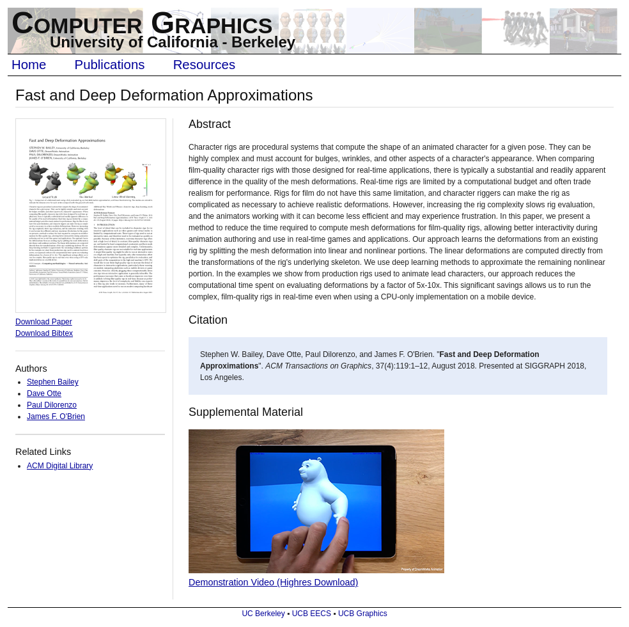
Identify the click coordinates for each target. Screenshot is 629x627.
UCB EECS (311, 613)
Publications (110, 65)
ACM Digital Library (60, 465)
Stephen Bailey (53, 381)
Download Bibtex (44, 333)
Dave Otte (44, 393)
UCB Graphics (362, 613)
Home (29, 65)
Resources (204, 65)
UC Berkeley (263, 613)
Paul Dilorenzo (52, 405)
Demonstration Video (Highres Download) (273, 582)
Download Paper (43, 321)
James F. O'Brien (56, 416)
